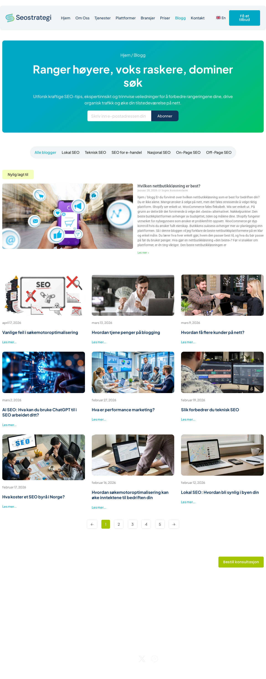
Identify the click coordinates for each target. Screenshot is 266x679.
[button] (18, 174)
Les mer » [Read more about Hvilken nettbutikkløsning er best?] (143, 252)
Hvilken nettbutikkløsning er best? (169, 186)
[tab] (44, 152)
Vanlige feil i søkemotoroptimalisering (40, 332)
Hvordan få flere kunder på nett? (213, 332)
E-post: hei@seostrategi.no (226, 598)
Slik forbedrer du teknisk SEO (210, 409)
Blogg (180, 17)
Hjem (65, 17)
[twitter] (142, 659)
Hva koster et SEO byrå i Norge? (33, 496)
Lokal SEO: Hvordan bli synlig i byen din (220, 492)
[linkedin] (167, 659)
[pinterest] (155, 659)
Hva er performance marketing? (123, 409)
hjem (125, 55)
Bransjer (148, 17)
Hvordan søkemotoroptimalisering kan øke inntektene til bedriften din (130, 495)
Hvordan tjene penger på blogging (126, 332)
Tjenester (103, 17)
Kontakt (198, 17)
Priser (165, 17)
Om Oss (82, 17)
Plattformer (126, 17)
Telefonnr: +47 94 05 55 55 (225, 607)
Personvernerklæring (243, 659)
